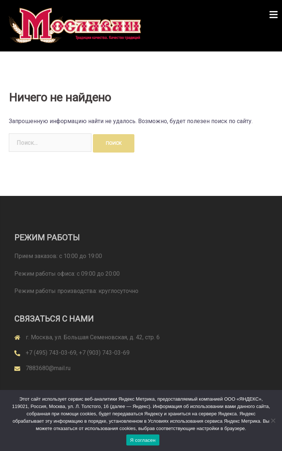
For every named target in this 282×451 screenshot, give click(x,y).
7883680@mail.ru (48, 368)
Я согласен (143, 440)
